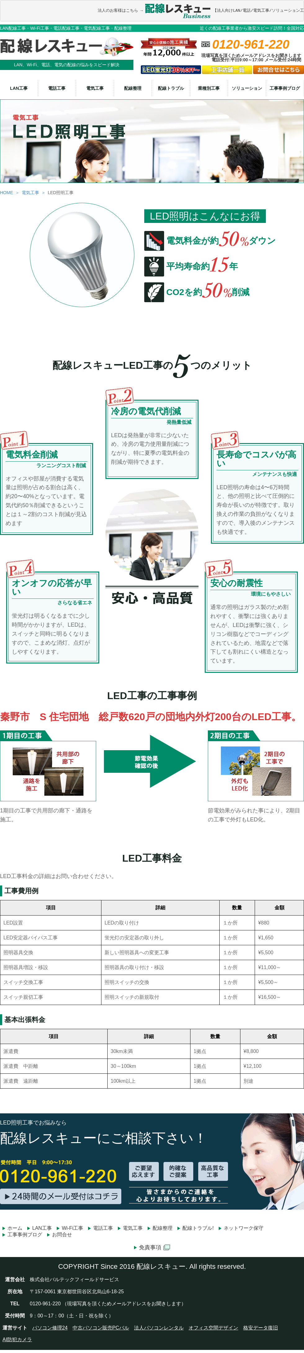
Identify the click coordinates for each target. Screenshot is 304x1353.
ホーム (14, 1228)
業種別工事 (209, 87)
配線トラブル (171, 87)
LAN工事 (19, 87)
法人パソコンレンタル (159, 1327)
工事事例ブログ (285, 87)
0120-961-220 (250, 44)
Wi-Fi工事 (72, 1228)
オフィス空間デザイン (213, 1327)
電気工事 (95, 87)
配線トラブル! (197, 1228)
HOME (6, 192)
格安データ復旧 (260, 1327)
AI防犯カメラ (17, 1339)
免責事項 (154, 1247)
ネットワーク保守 (243, 1228)
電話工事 (56, 87)
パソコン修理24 (50, 1327)
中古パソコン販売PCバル (101, 1327)
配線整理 (132, 87)
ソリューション (247, 87)
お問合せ (62, 1234)
